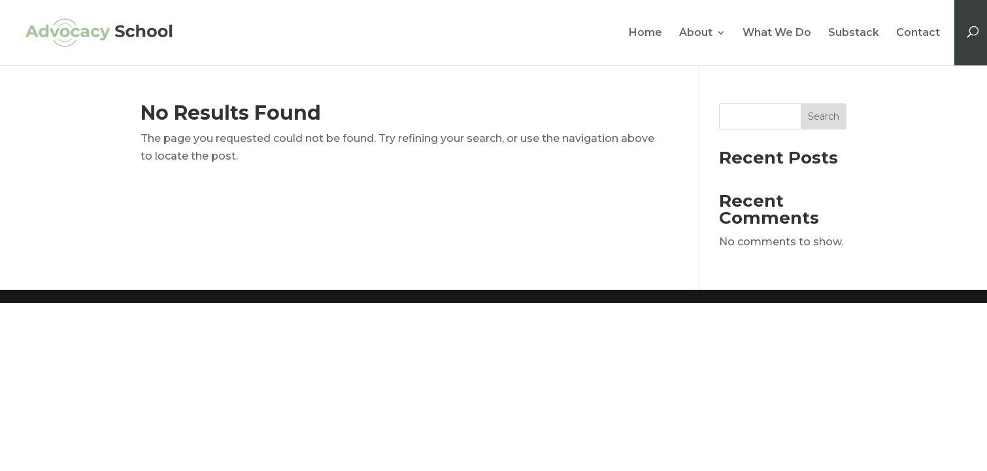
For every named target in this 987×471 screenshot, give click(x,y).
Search (823, 116)
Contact (918, 33)
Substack (853, 33)
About (695, 33)
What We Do (777, 33)
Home (645, 33)
